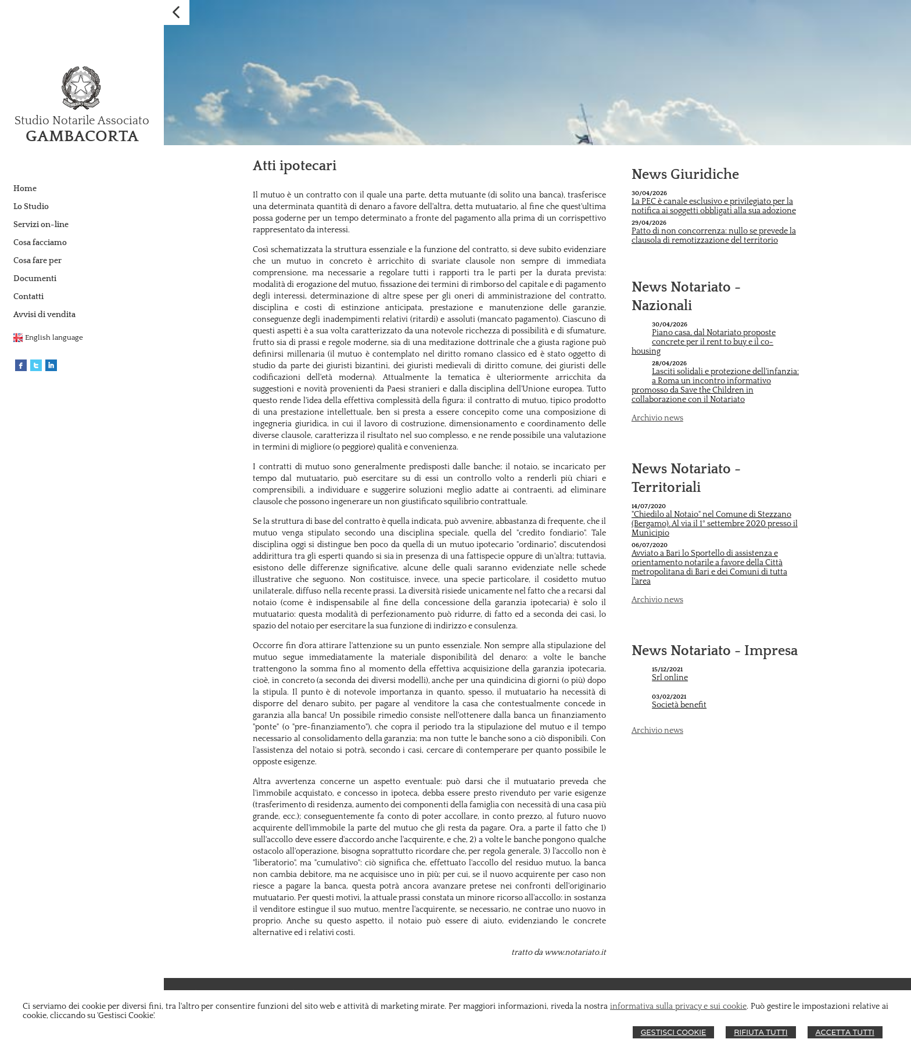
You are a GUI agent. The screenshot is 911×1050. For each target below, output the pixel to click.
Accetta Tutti (845, 1032)
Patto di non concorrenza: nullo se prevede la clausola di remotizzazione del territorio (714, 235)
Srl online (670, 677)
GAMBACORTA (82, 136)
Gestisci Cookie (673, 1032)
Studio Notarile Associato (82, 120)
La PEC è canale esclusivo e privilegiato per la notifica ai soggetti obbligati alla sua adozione (714, 206)
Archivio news (657, 418)
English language (54, 337)
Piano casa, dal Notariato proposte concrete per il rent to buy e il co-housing (704, 342)
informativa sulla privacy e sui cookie (678, 1006)
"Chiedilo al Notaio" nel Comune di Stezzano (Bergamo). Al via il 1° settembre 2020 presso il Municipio (715, 524)
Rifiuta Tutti (760, 1032)
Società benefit (679, 705)
